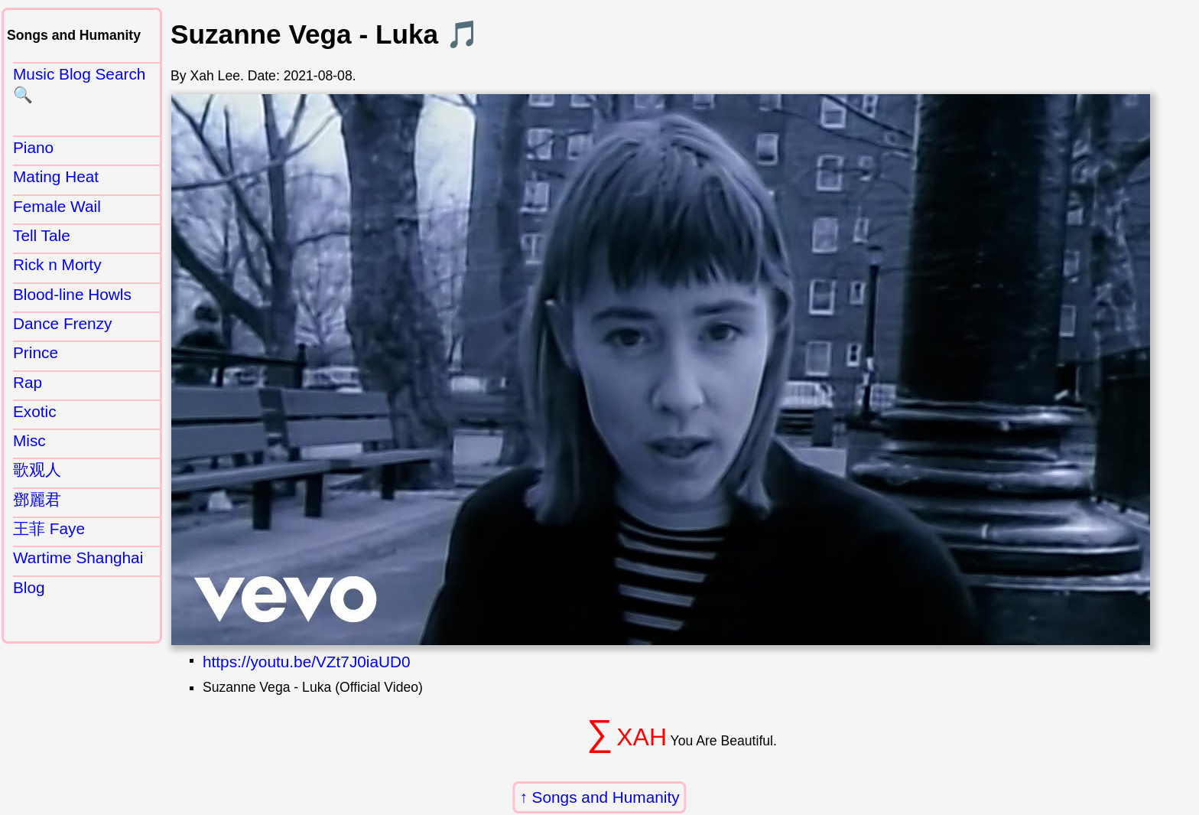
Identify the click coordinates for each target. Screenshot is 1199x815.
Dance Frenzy (62, 323)
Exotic (35, 411)
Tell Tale (41, 235)
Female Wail (57, 206)
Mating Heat (56, 176)
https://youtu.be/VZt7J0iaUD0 (307, 661)
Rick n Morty (57, 264)
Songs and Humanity (606, 797)
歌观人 (37, 469)
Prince (35, 352)
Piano (33, 147)
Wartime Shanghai (78, 557)
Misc (29, 440)
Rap (27, 382)
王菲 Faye (49, 528)
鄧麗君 (37, 499)
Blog (29, 587)
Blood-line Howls (72, 294)
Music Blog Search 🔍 (79, 84)
